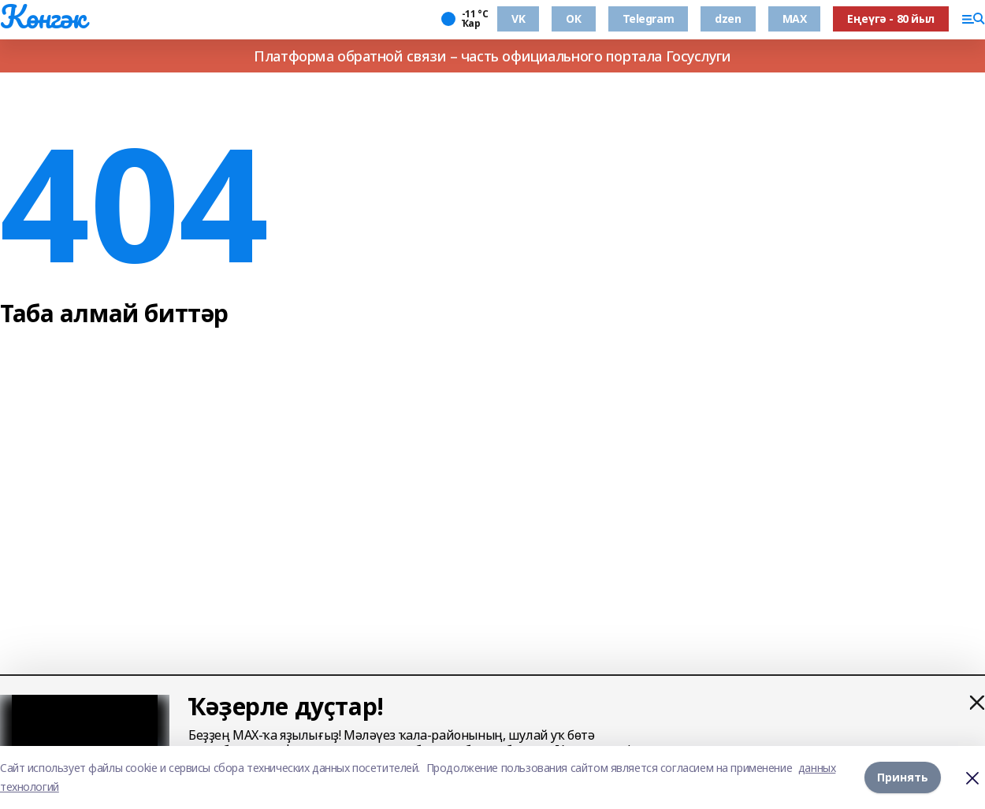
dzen (728, 18)
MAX (794, 18)
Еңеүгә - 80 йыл (891, 18)
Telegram (649, 18)
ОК (573, 18)
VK (518, 18)
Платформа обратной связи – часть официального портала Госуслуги (492, 55)
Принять (902, 777)
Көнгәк (42, 16)
